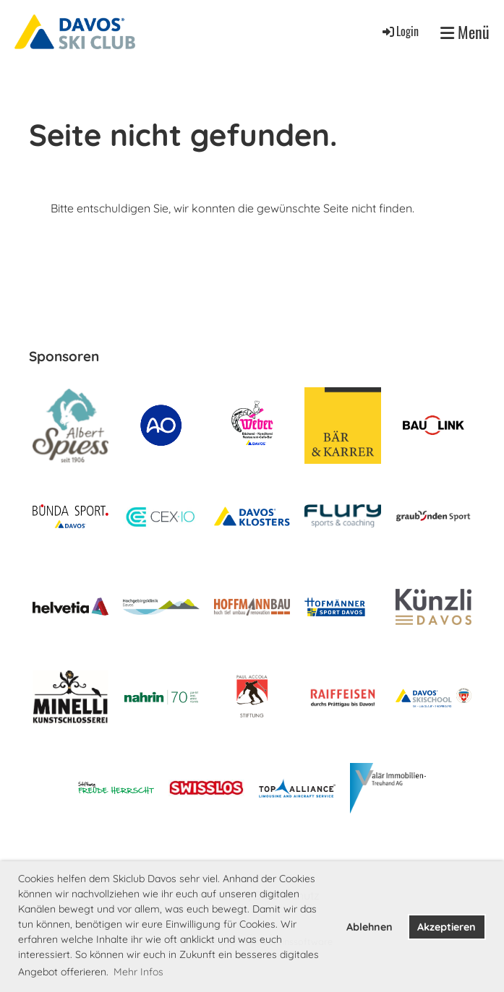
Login (399, 31)
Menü (465, 32)
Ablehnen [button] (369, 926)
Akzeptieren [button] (446, 926)
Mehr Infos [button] (138, 971)
